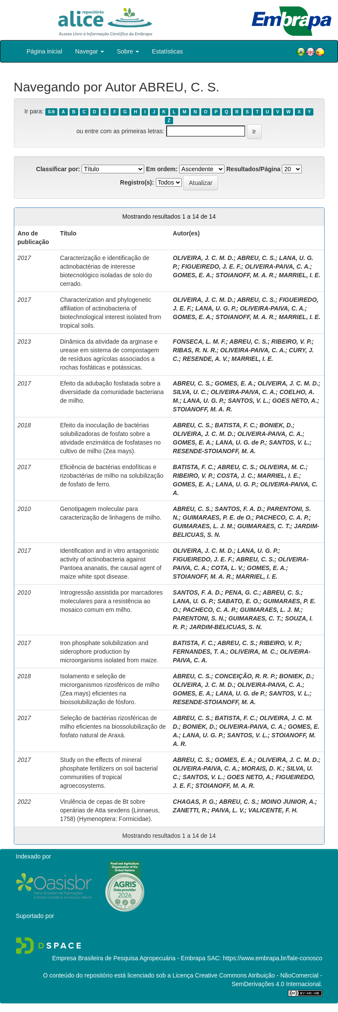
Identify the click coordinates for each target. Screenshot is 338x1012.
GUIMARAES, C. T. (264, 526)
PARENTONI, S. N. (198, 618)
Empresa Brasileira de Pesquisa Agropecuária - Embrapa (128, 958)
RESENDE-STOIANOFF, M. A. (214, 451)
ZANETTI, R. (190, 810)
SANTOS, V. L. (248, 400)
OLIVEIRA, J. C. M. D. (203, 257)
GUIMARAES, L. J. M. (203, 526)
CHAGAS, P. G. (194, 801)
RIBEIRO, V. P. (292, 341)
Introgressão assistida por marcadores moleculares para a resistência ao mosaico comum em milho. (111, 601)
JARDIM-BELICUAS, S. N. (225, 626)
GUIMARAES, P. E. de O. (217, 517)
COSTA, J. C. (235, 475)
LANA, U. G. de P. (240, 442)
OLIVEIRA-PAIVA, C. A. (277, 266)
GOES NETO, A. (294, 400)
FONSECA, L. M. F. (199, 341)
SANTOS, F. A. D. (239, 508)
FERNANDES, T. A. (199, 651)
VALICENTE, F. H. (273, 810)
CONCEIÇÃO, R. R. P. (245, 676)
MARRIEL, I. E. (299, 275)
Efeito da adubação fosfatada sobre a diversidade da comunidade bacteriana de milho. (112, 392)
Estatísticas (167, 51)
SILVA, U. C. (190, 392)
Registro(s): (137, 182)
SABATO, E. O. (239, 601)
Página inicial (45, 51)
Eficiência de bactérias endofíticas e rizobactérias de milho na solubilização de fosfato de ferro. (112, 476)
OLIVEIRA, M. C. (282, 467)
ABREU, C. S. (256, 257)
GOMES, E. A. (192, 275)
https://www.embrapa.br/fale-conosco (272, 958)
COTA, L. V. (227, 567)
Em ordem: (161, 169)
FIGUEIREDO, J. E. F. (211, 266)
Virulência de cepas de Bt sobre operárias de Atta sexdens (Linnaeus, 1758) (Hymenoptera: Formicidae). (110, 810)
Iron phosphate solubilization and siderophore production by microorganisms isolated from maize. (109, 651)
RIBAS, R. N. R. (194, 350)
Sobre (128, 51)
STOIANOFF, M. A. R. (245, 275)
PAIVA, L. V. (228, 810)
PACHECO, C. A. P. (282, 517)
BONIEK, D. (275, 425)
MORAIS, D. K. (262, 768)
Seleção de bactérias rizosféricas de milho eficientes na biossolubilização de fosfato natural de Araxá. (113, 726)
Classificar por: (58, 169)
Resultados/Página (253, 169)
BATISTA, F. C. (235, 425)
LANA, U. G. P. (215, 308)
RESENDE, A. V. (205, 358)
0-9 (51, 111)
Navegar (89, 51)
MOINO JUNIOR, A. (288, 801)
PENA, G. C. (242, 592)
